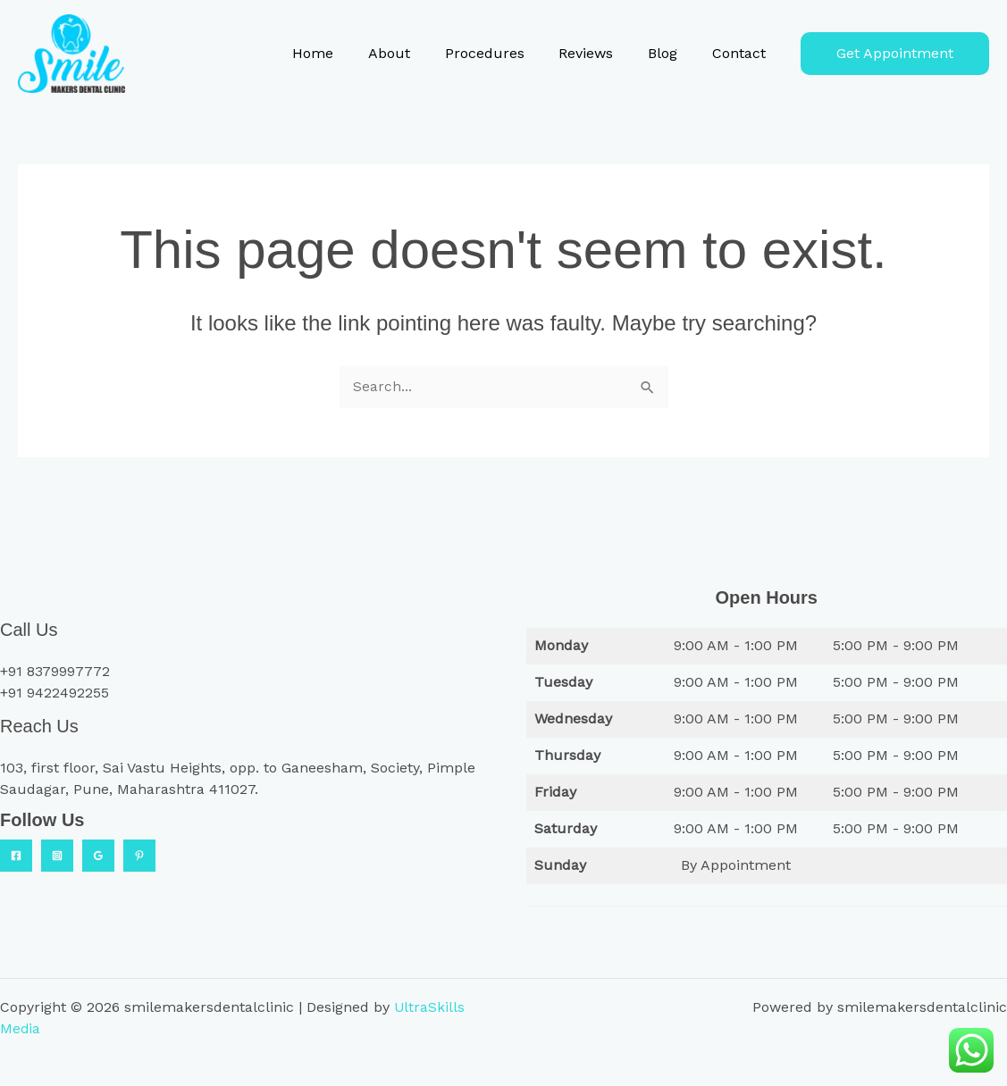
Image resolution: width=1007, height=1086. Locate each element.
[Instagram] (57, 856)
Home (345, 53)
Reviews (601, 53)
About (416, 53)
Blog (671, 53)
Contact (741, 53)
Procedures (505, 53)
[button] (895, 53)
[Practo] (139, 856)
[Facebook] (16, 856)
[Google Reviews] (98, 856)
